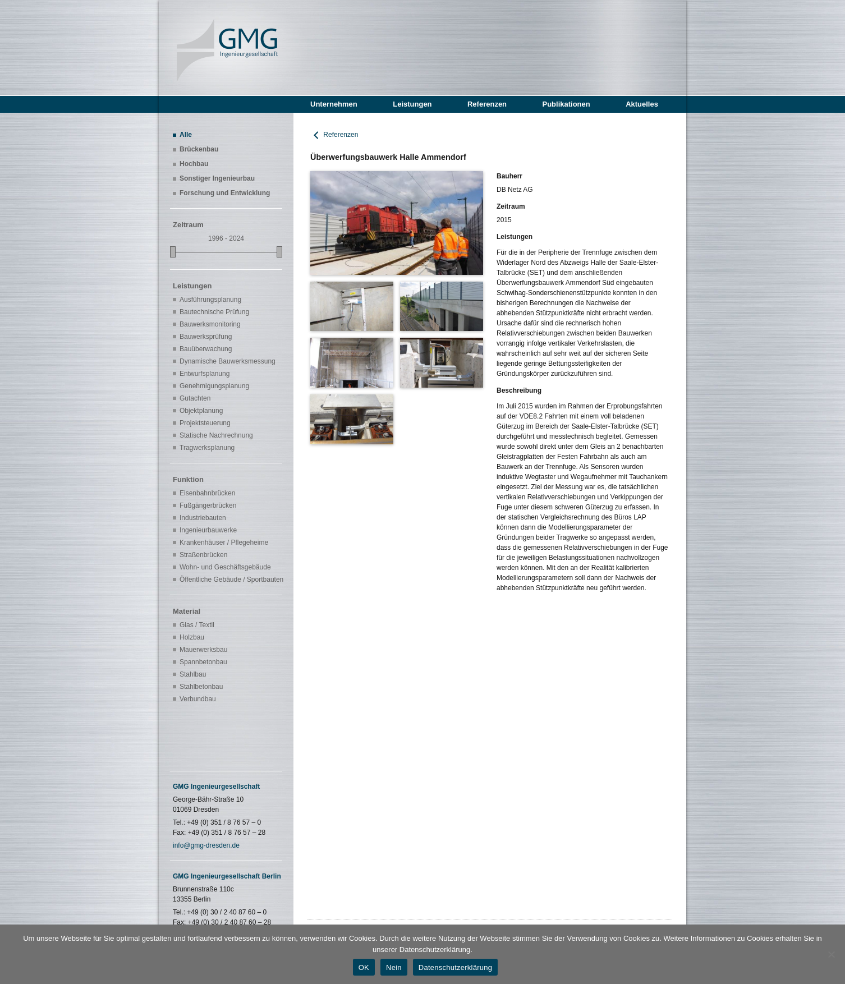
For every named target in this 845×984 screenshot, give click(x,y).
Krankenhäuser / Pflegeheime (224, 542)
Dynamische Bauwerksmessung (227, 361)
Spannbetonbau (203, 662)
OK (364, 967)
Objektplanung (201, 411)
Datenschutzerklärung (455, 967)
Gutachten (195, 398)
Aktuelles (642, 104)
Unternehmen (333, 104)
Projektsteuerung (205, 423)
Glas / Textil (197, 625)
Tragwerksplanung (207, 448)
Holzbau (192, 637)
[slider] (173, 252)
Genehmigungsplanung (214, 386)
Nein (394, 967)
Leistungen (412, 104)
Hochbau (194, 164)
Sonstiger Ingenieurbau (217, 178)
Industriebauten (203, 518)
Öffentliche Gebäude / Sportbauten (229, 579)
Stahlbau (193, 674)
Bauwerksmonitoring (210, 324)
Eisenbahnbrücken (207, 493)
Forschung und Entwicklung (225, 193)
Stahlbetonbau (201, 687)
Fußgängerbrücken (208, 505)
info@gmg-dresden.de (206, 845)
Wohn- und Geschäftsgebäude (225, 567)
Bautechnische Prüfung (214, 312)
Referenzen (487, 104)
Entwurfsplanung (204, 374)
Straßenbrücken (203, 555)
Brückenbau (199, 149)
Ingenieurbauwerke (208, 530)
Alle (186, 135)
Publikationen (566, 104)
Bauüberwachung (206, 349)
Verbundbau (198, 699)
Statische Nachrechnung (216, 435)
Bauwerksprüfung (206, 337)
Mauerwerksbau (203, 650)
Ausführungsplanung (210, 300)
